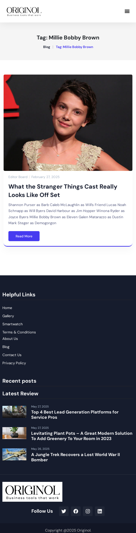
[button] (127, 11)
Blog (46, 47)
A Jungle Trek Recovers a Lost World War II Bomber (75, 457)
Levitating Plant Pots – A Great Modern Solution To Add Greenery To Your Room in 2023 (81, 435)
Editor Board (18, 177)
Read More (24, 236)
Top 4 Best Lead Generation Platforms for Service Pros (74, 414)
